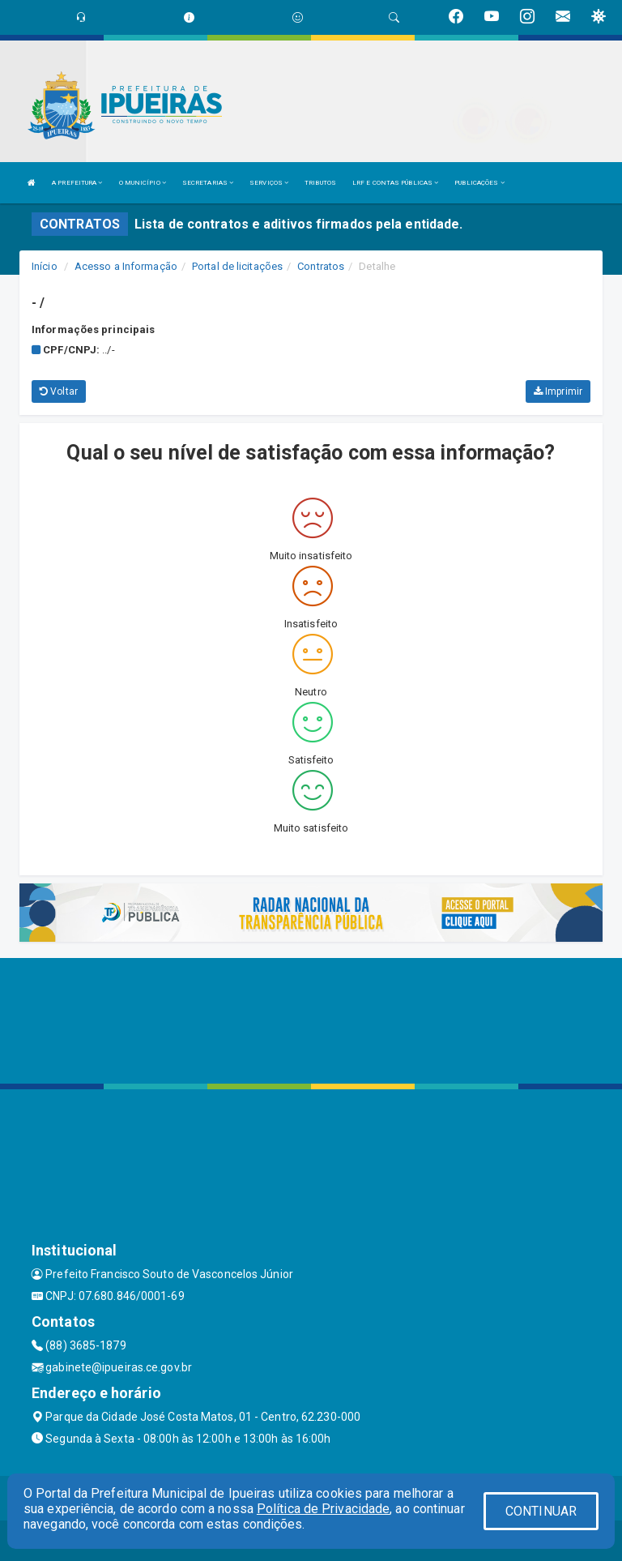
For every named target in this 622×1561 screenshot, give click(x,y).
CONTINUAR (541, 1511)
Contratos (320, 266)
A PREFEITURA (77, 182)
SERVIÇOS (268, 182)
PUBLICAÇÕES (479, 182)
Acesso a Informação (126, 266)
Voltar (59, 391)
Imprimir (558, 391)
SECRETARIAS (207, 182)
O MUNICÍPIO (142, 182)
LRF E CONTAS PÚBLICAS (395, 182)
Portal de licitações (237, 266)
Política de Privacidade (323, 1508)
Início (45, 266)
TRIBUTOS (320, 182)
